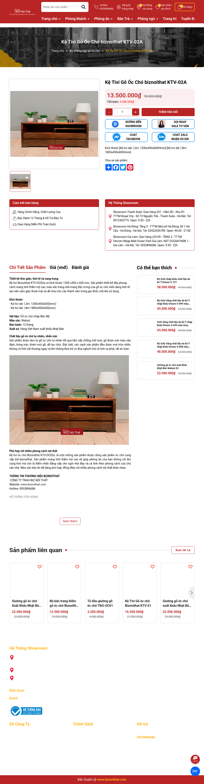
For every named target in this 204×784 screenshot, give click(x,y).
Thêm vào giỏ (168, 112)
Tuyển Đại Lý (191, 19)
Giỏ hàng (187, 7)
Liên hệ (14, 768)
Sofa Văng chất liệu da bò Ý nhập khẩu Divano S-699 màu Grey (174, 324)
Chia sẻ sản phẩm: (116, 160)
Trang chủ (49, 19)
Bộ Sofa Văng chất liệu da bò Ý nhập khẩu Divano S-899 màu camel (173, 302)
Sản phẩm (166, 7)
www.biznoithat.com (33, 484)
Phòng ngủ (146, 19)
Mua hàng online (85, 733)
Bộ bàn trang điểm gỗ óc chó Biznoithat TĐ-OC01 (64, 603)
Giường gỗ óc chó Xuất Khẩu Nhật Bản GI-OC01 (26, 603)
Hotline (106, 7)
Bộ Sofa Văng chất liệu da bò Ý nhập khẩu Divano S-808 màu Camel (173, 345)
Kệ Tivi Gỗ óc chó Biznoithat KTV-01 (138, 603)
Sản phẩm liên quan (35, 550)
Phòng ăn (102, 19)
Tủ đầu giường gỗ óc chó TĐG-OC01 (100, 603)
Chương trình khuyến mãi (27, 750)
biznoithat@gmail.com (35, 698)
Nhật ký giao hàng (22, 756)
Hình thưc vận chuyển (88, 750)
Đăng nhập (127, 8)
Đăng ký (126, 5)
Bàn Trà (123, 19)
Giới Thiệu (16, 733)
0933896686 (34, 690)
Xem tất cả (183, 550)
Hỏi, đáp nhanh (83, 762)
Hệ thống (147, 7)
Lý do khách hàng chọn (25, 745)
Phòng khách (76, 19)
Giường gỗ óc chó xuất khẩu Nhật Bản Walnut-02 (172, 367)
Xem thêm (70, 521)
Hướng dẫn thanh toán (89, 739)
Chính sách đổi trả (86, 756)
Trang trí (169, 19)
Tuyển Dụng (17, 739)
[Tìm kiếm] (83, 7)
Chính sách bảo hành (88, 745)
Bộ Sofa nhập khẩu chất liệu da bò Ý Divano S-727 (173, 281)
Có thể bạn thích (154, 267)
